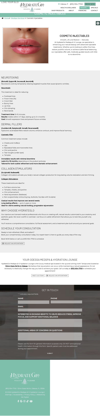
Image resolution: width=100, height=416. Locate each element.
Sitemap (8, 395)
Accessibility (18, 395)
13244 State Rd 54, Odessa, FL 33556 (31, 388)
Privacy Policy (29, 395)
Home (6, 18)
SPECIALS (94, 8)
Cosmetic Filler (7, 135)
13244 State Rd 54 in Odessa (16, 266)
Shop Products (58, 10)
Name (21, 298)
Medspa (83, 8)
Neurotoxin (5, 88)
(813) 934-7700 (76, 4)
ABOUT (71, 10)
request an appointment (13, 243)
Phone (54, 298)
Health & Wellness (68, 8)
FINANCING (82, 10)
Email (21, 307)
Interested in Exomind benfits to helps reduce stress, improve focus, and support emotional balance (49, 315)
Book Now (90, 4)
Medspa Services (17, 18)
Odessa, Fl (64, 4)
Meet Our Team (38, 275)
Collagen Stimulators (9, 179)
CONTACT (94, 10)
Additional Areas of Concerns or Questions (40, 330)
